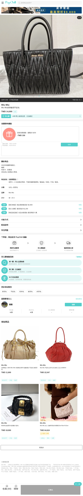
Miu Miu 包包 (60, 468)
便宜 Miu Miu (8, 470)
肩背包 (15, 187)
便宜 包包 (27, 471)
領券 (69, 144)
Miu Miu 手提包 (50, 468)
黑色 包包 (42, 468)
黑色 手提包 (34, 468)
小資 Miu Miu (17, 470)
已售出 (50, 490)
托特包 (21, 291)
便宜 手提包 (60, 470)
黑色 (11, 468)
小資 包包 (34, 471)
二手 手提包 (52, 470)
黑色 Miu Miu (26, 468)
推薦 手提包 (12, 471)
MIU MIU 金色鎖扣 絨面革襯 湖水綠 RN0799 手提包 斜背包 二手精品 (31, 466)
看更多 (41, 447)
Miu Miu (11, 192)
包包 (20, 468)
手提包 (13, 291)
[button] (11, 311)
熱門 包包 (41, 471)
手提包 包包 (68, 468)
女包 (10, 187)
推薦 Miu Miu (43, 470)
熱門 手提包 (76, 470)
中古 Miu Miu (34, 470)
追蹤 (73, 304)
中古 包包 (47, 471)
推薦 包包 (54, 471)
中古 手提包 (4, 471)
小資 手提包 (68, 470)
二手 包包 (20, 471)
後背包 (30, 291)
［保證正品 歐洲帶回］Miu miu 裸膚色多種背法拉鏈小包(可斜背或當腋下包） (29, 464)
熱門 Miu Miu (26, 470)
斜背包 (39, 291)
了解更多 (79, 257)
